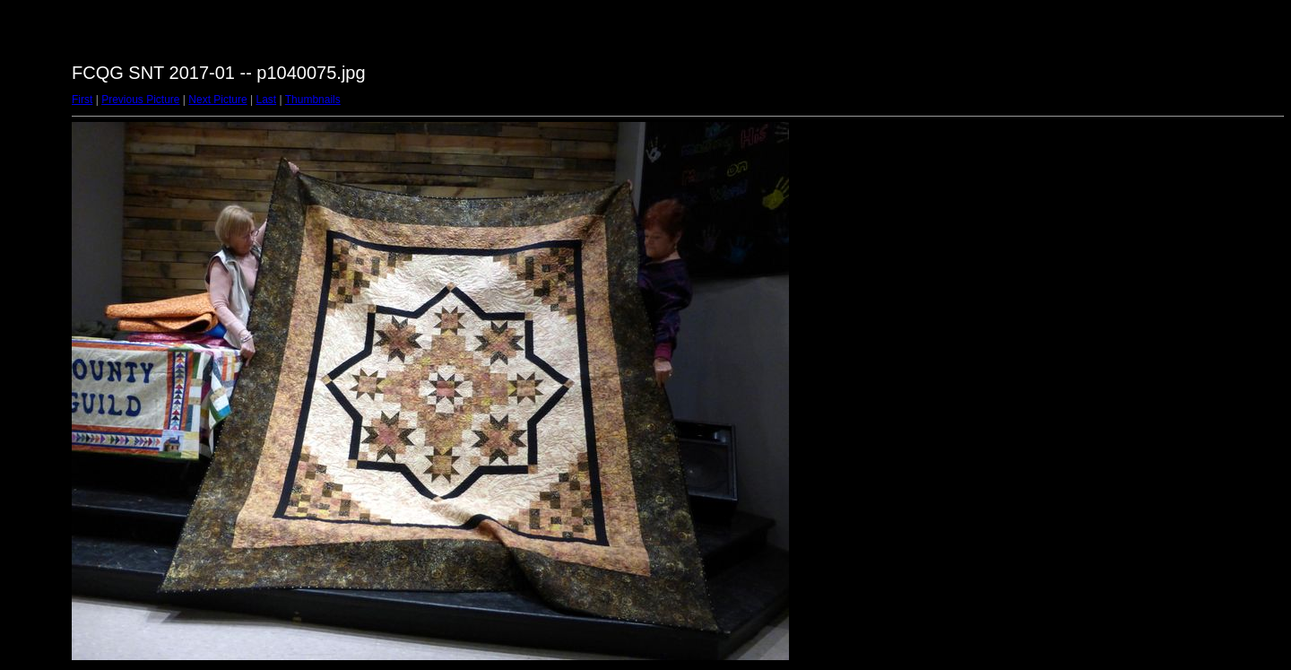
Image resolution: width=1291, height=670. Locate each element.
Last (266, 99)
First (82, 99)
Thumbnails (313, 99)
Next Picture (217, 99)
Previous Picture (140, 99)
